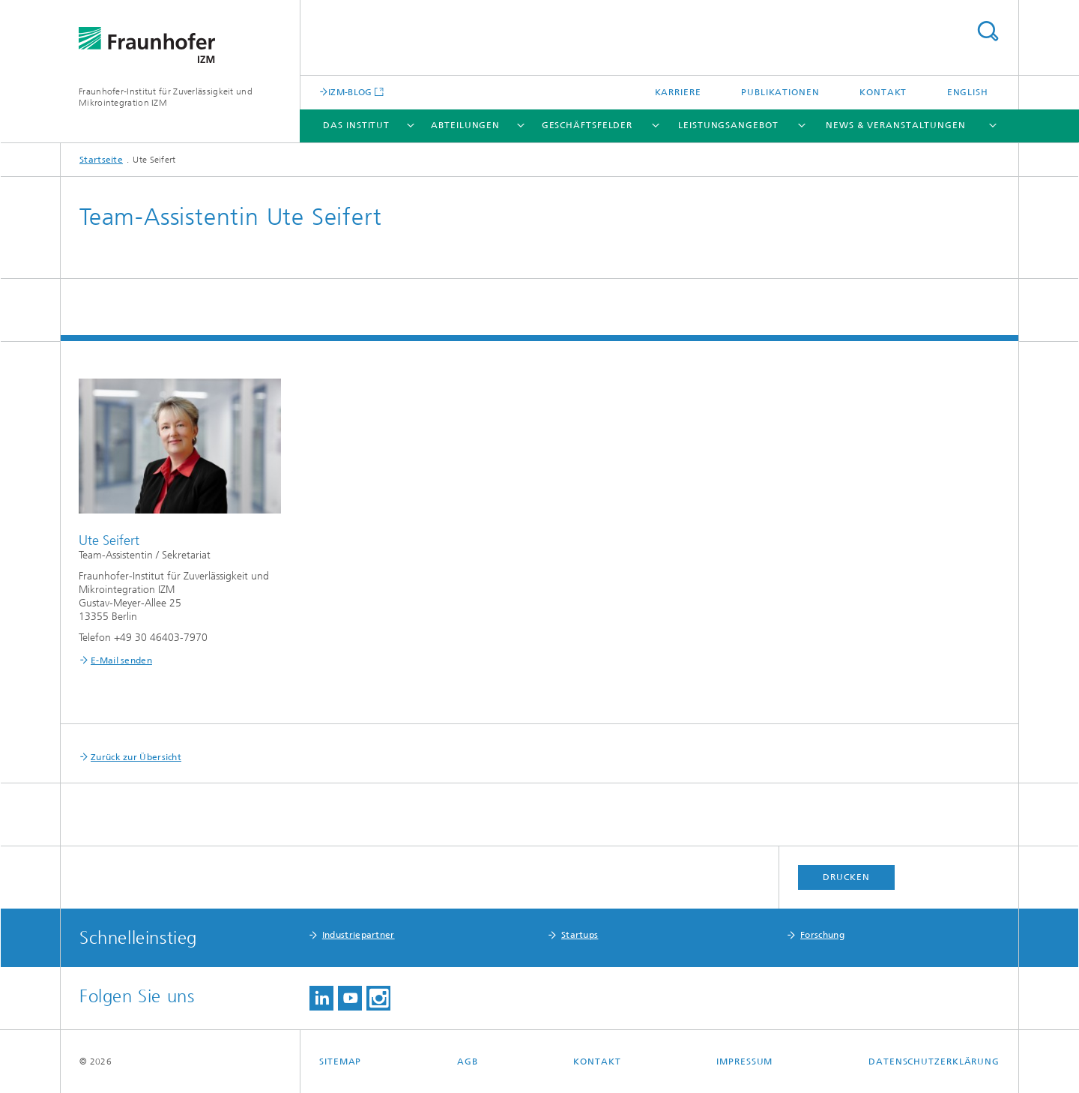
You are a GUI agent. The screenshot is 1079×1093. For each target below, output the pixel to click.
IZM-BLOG (350, 92)
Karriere (678, 92)
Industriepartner (358, 935)
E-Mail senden (121, 660)
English (967, 92)
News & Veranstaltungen (896, 125)
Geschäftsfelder (587, 125)
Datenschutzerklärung (934, 1061)
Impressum (744, 1061)
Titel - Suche (988, 31)
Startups (579, 935)
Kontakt (883, 92)
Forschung (822, 935)
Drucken (846, 877)
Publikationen (780, 92)
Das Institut (356, 125)
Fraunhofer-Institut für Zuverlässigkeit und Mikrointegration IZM (166, 97)
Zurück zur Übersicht (136, 757)
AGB (467, 1061)
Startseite (101, 159)
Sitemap (340, 1061)
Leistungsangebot (728, 125)
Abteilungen (465, 125)
